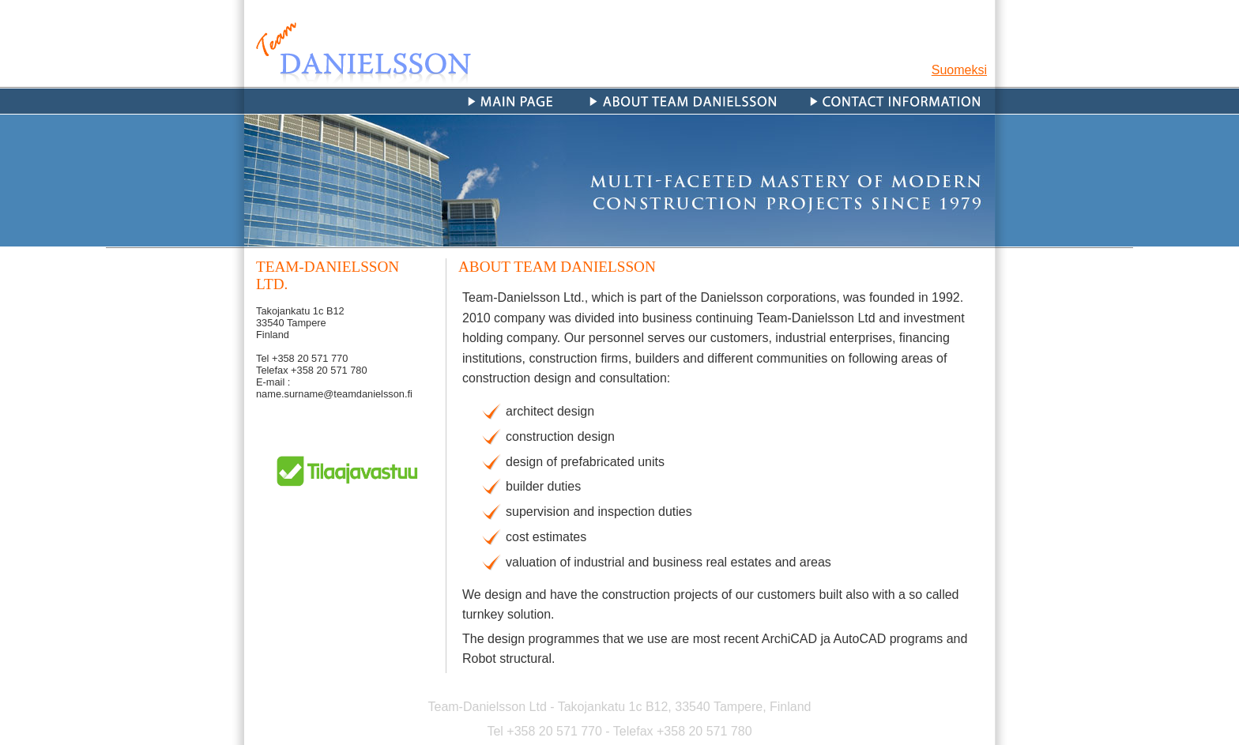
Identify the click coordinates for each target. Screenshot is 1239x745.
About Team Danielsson (682, 101)
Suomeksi (959, 70)
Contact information (894, 101)
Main (514, 101)
